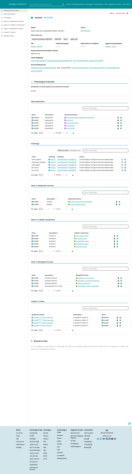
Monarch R (34, 442)
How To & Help (35, 447)
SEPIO (45, 456)
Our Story (19, 433)
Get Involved (88, 433)
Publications (20, 444)
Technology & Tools (101, 4)
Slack (87, 436)
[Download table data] (73, 133)
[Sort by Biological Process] (89, 275)
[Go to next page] (63, 133)
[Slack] (101, 438)
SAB (17, 439)
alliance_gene (110, 47)
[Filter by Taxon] (69, 150)
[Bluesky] (115, 438)
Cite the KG (34, 456)
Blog (86, 439)
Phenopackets (62, 458)
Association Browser (34, 468)
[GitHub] (107, 438)
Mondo (45, 433)
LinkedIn (87, 442)
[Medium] (104, 438)
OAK (58, 447)
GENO (45, 453)
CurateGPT (61, 455)
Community (126, 4)
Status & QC (34, 444)
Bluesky (87, 447)
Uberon (45, 436)
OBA (44, 447)
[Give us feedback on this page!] (129, 423)
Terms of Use (34, 453)
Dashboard (33, 465)
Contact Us (20, 442)
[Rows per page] (41, 133)
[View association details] (120, 118)
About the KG (34, 459)
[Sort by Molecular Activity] (82, 199)
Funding (18, 447)
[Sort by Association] (54, 114)
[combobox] (47, 4)
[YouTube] (112, 438)
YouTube (88, 444)
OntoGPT (60, 453)
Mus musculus (85, 31)
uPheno (45, 439)
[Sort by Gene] (36, 114)
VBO (44, 450)
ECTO (45, 459)
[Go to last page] (66, 133)
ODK (58, 450)
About (68, 4)
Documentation (35, 450)
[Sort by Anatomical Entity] (78, 114)
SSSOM (59, 444)
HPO (44, 442)
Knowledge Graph (78, 4)
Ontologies (89, 4)
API (32, 436)
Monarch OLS (75, 433)
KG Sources (34, 462)
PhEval (59, 438)
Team (18, 436)
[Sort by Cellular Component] (90, 233)
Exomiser (60, 435)
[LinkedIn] (109, 438)
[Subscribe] (98, 438)
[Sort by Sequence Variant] (45, 314)
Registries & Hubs (115, 4)
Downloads (33, 433)
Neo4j (32, 439)
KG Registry (75, 444)
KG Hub (73, 441)
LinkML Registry (76, 446)
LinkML (59, 441)
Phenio (45, 444)
